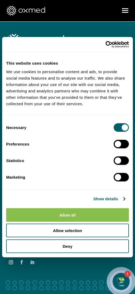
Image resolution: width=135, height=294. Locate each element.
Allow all (67, 215)
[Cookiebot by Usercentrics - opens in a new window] (105, 44)
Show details (105, 199)
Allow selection (67, 230)
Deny (68, 246)
